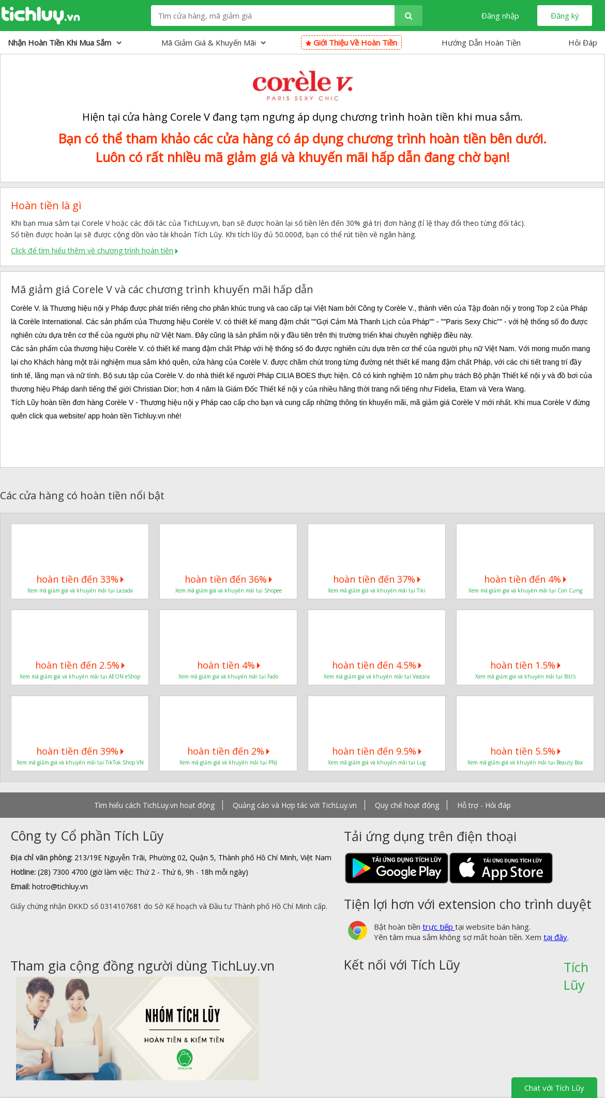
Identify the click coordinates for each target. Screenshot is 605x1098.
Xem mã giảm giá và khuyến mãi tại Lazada (80, 590)
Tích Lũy (576, 970)
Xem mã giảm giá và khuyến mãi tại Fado (228, 676)
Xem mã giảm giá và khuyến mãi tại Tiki (377, 590)
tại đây (555, 937)
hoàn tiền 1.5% (525, 665)
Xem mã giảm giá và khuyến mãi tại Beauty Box (525, 762)
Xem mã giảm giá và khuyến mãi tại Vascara (377, 676)
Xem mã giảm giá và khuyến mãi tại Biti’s (525, 676)
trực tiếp (438, 926)
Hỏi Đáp (582, 42)
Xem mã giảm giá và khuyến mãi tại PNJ (228, 762)
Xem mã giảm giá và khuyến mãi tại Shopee (228, 590)
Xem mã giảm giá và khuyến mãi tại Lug (377, 762)
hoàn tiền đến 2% (228, 751)
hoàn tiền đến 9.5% (376, 751)
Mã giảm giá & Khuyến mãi (213, 42)
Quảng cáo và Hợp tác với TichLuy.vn (295, 805)
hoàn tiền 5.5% (525, 751)
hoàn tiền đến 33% (80, 579)
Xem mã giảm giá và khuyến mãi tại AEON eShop (80, 676)
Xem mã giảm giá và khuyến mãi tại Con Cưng (525, 590)
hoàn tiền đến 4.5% (376, 665)
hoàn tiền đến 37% (376, 579)
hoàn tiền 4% (228, 665)
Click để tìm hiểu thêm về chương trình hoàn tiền (92, 250)
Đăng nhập (500, 15)
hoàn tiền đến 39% (80, 751)
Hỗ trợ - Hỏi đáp (484, 805)
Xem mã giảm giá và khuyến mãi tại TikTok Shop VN (80, 762)
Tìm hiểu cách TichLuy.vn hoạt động (154, 805)
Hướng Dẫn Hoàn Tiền (481, 42)
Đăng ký (565, 15)
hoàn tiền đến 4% (525, 579)
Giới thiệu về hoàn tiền (351, 42)
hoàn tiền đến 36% (228, 579)
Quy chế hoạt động (407, 805)
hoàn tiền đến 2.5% (80, 665)
